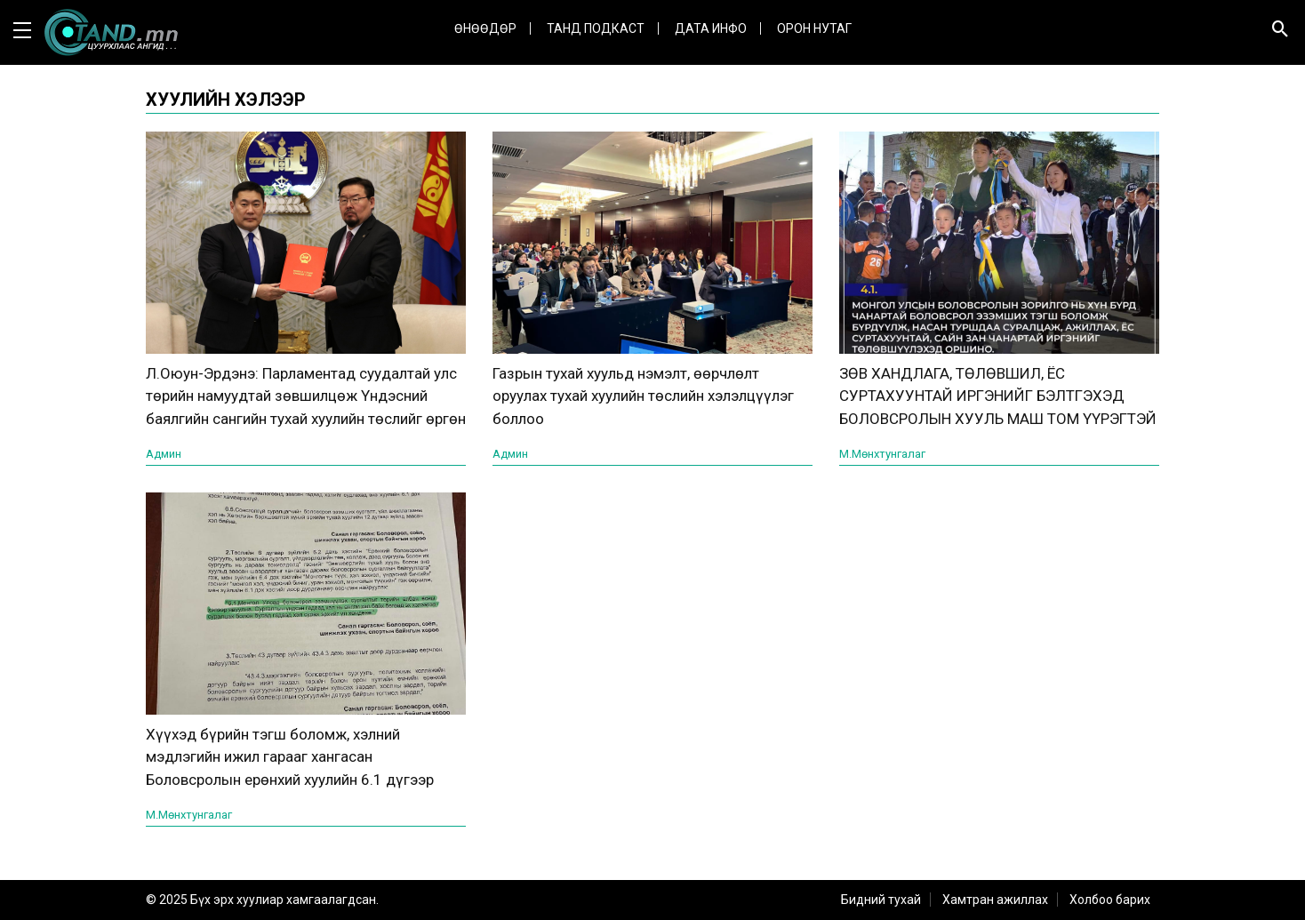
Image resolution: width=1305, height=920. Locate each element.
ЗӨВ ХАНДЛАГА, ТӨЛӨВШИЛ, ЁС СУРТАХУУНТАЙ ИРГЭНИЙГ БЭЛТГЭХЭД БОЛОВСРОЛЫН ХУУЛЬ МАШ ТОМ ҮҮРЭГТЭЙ (998, 396)
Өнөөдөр (485, 28)
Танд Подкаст (595, 28)
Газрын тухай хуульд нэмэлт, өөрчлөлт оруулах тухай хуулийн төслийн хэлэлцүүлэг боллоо (643, 396)
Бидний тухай (881, 899)
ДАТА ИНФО (711, 28)
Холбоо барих (1109, 899)
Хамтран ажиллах (995, 899)
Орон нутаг (814, 28)
